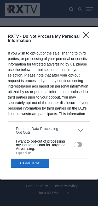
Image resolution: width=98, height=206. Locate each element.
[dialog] (49, 103)
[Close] (88, 37)
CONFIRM (30, 163)
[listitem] (49, 130)
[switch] (78, 144)
